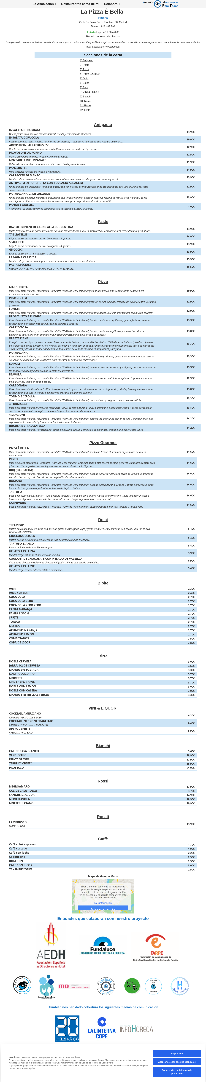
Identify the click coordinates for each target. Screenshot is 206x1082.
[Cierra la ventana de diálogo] (200, 1047)
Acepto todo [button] (177, 1053)
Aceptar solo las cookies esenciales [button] (176, 1061)
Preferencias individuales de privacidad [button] (177, 1072)
